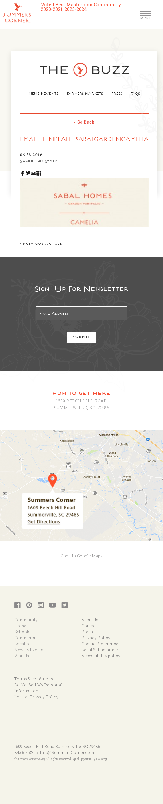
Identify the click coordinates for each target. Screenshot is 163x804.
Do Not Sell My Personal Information (38, 688)
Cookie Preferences (101, 643)
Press (116, 94)
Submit (82, 337)
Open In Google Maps (82, 556)
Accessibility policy (101, 655)
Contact (89, 625)
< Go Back (84, 122)
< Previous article (41, 244)
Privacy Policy (96, 637)
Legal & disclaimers (101, 649)
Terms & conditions (33, 679)
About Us (90, 619)
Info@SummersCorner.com (67, 752)
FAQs (135, 94)
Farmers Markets (85, 94)
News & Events (43, 94)
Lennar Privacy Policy (36, 697)
